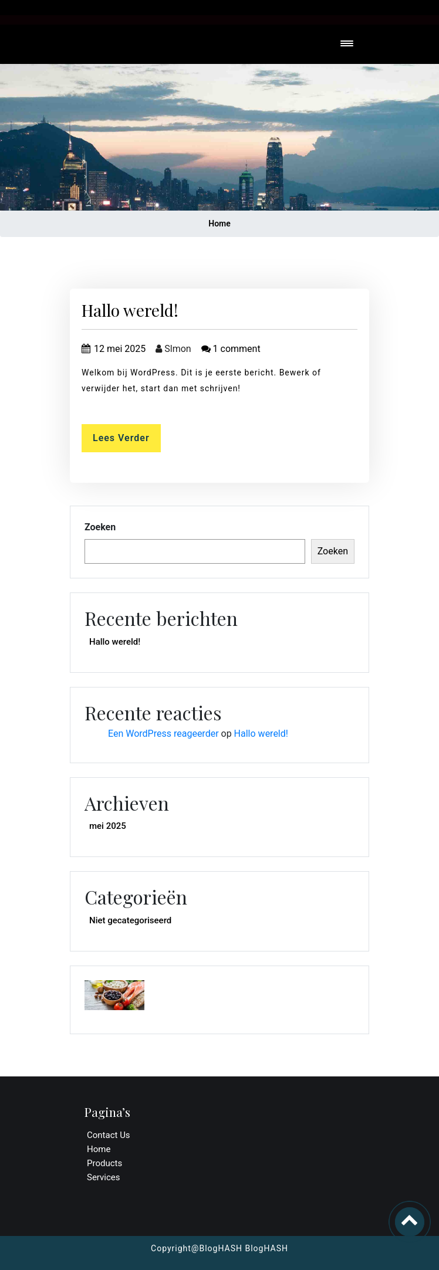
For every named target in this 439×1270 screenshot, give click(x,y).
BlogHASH (265, 1248)
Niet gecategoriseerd (130, 920)
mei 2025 (107, 826)
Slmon (173, 348)
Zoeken (100, 527)
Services (103, 1177)
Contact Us (108, 1135)
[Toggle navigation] (347, 44)
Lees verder (121, 437)
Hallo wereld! (130, 310)
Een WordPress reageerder (163, 733)
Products (104, 1163)
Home (219, 223)
